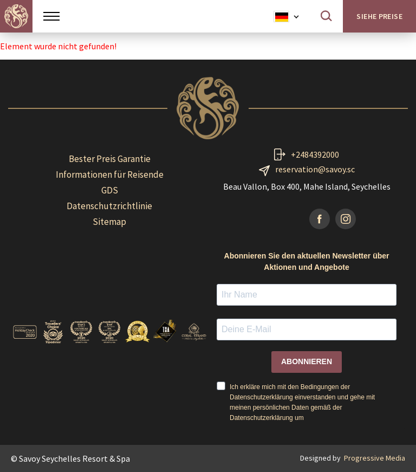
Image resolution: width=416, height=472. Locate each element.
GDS (109, 190)
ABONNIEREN (306, 361)
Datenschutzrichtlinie (109, 206)
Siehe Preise (379, 16)
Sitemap (109, 222)
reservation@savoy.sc (315, 169)
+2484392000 (315, 154)
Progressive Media (374, 458)
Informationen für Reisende (110, 174)
